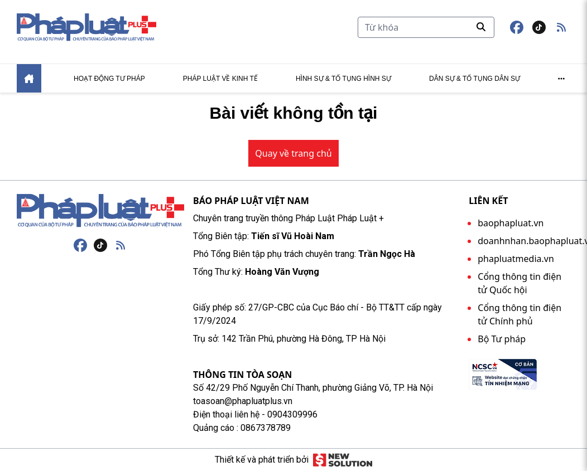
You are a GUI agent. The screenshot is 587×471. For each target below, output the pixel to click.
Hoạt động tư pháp (109, 78)
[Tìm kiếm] (426, 27)
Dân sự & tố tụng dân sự (474, 78)
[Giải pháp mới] (342, 460)
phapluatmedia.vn (516, 259)
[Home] (29, 78)
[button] (561, 27)
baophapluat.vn (510, 223)
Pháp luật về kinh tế (220, 78)
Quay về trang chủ (293, 153)
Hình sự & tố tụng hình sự (343, 78)
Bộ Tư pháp (502, 339)
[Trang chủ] (100, 210)
